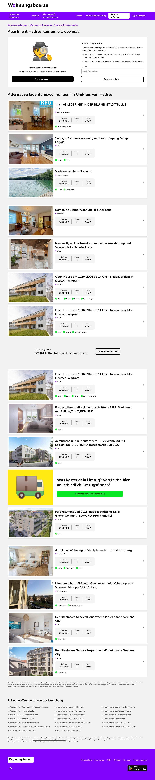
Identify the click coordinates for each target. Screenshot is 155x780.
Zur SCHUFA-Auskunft (107, 351)
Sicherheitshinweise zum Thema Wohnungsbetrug (49, 685)
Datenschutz (86, 760)
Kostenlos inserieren (14, 16)
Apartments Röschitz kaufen (69, 726)
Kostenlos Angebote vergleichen (90, 494)
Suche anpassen (42, 79)
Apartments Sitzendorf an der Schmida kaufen (30, 726)
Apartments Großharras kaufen (70, 715)
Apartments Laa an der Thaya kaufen (119, 726)
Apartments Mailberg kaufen (22, 711)
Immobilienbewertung (96, 15)
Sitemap (126, 760)
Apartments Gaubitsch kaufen (23, 730)
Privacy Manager (140, 760)
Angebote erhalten (112, 79)
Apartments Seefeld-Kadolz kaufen (119, 707)
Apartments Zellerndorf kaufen (117, 715)
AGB (109, 760)
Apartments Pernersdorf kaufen (70, 711)
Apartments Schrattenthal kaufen (24, 722)
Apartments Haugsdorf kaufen (69, 707)
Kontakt (117, 760)
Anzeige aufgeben (115, 16)
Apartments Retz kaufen (114, 718)
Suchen (35, 15)
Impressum (99, 760)
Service (79, 15)
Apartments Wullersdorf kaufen (24, 715)
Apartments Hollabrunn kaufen (117, 722)
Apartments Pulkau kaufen (68, 730)
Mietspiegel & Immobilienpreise (50, 16)
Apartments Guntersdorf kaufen (117, 711)
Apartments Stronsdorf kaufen (70, 718)
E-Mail (84, 67)
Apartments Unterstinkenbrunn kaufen (73, 722)
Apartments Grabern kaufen (22, 718)
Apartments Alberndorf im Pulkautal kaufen (29, 707)
